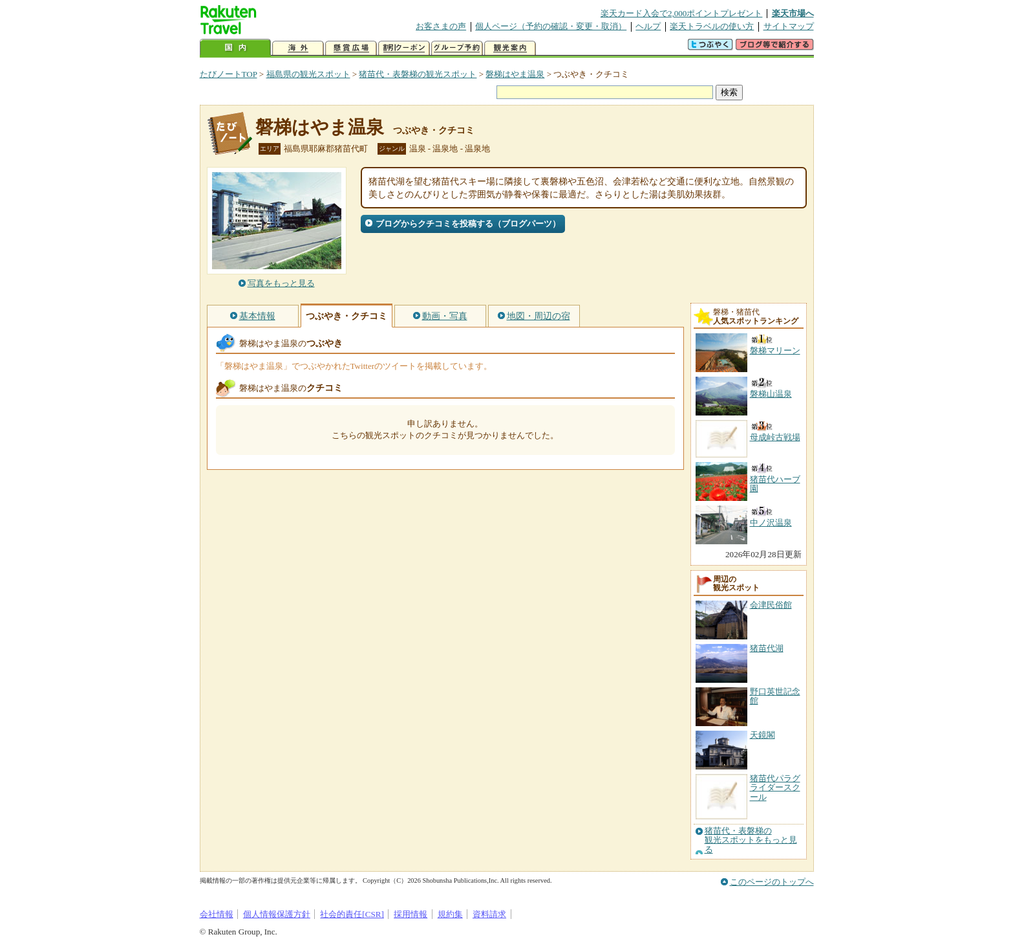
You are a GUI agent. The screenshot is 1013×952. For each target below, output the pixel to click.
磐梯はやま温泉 (514, 74)
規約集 (450, 914)
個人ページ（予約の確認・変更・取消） (550, 26)
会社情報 (216, 914)
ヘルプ (648, 26)
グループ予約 (457, 48)
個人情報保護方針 (276, 914)
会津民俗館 (771, 605)
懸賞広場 (351, 48)
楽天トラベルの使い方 (712, 26)
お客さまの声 (441, 26)
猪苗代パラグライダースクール (775, 787)
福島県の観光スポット (308, 74)
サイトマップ (788, 26)
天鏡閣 (762, 735)
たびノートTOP (228, 74)
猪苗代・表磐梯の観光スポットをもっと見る (751, 840)
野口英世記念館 (775, 696)
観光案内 (510, 48)
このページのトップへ (772, 882)
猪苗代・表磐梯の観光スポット (417, 74)
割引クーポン (404, 48)
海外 (298, 48)
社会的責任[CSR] (352, 914)
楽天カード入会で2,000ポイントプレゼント (682, 13)
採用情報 (410, 914)
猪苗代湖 (767, 648)
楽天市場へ (793, 13)
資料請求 (489, 914)
